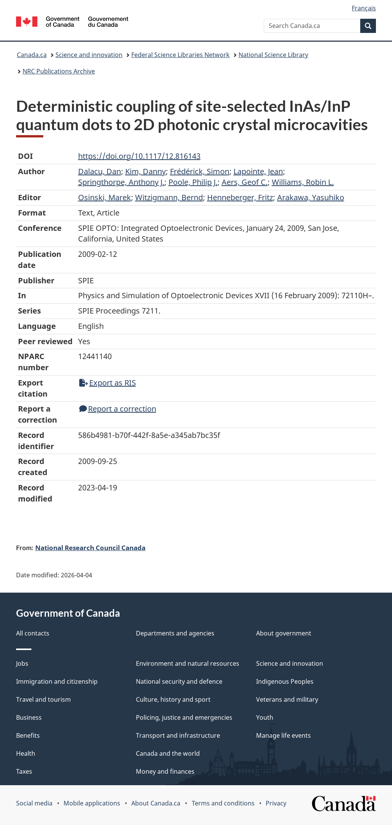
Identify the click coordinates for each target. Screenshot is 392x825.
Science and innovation (89, 55)
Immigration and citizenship (57, 681)
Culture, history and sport (173, 699)
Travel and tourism (43, 699)
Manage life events (283, 735)
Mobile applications (92, 803)
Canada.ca (32, 55)
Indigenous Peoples (285, 681)
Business (29, 717)
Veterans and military (287, 699)
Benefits (28, 735)
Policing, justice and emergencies (184, 717)
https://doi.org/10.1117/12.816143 (139, 156)
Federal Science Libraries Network (180, 55)
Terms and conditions (223, 803)
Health (25, 753)
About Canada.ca (155, 803)
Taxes (24, 771)
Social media (34, 803)
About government (283, 633)
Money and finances (165, 771)
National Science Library (273, 55)
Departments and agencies (175, 633)
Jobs (22, 663)
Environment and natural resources (187, 663)
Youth (264, 717)
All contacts (32, 633)
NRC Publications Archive (59, 71)
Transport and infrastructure (178, 735)
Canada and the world (168, 753)
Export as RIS (107, 382)
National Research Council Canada (90, 547)
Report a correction (117, 409)
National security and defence (179, 681)
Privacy (276, 803)
